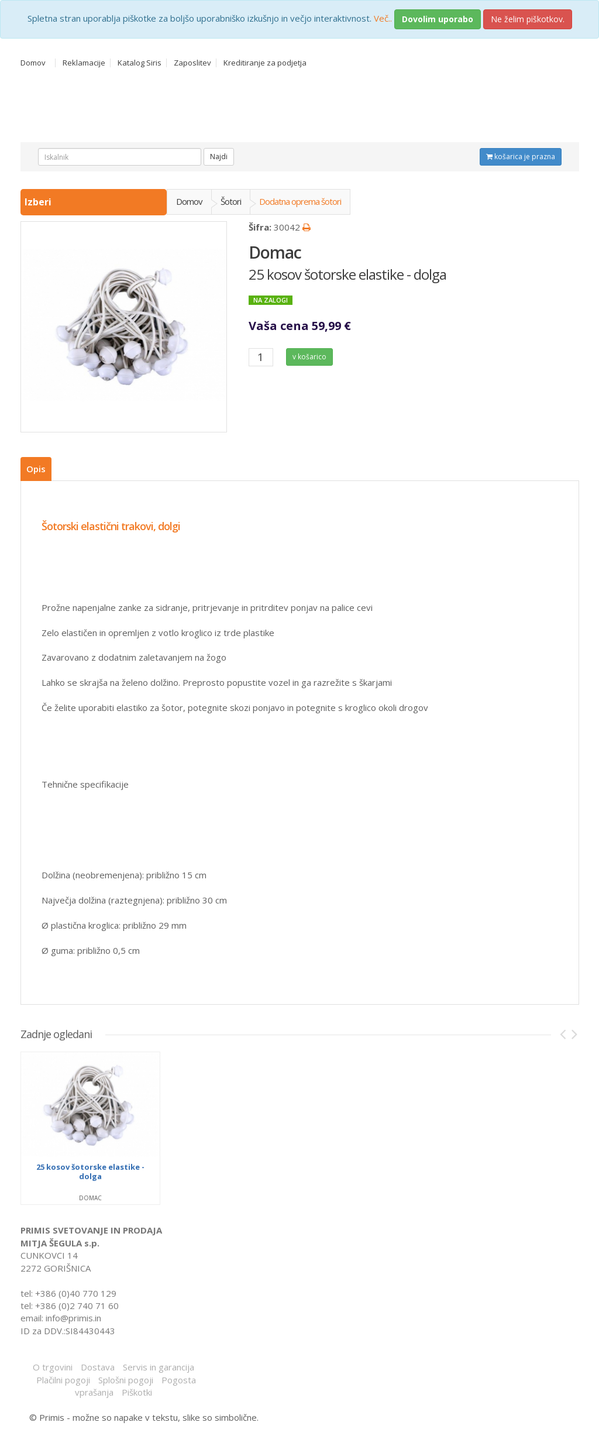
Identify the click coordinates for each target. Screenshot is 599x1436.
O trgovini (53, 1367)
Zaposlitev (192, 63)
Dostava (98, 1367)
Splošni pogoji (125, 1380)
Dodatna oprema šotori (300, 201)
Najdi (219, 157)
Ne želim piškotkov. (527, 19)
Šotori (231, 201)
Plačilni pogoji (63, 1380)
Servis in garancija (158, 1367)
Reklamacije (84, 63)
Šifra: (260, 227)
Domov (33, 63)
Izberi (39, 201)
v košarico (309, 357)
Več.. (383, 18)
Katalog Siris (139, 63)
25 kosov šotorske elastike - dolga (347, 274)
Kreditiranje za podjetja (265, 63)
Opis (36, 469)
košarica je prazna (520, 157)
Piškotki (137, 1392)
